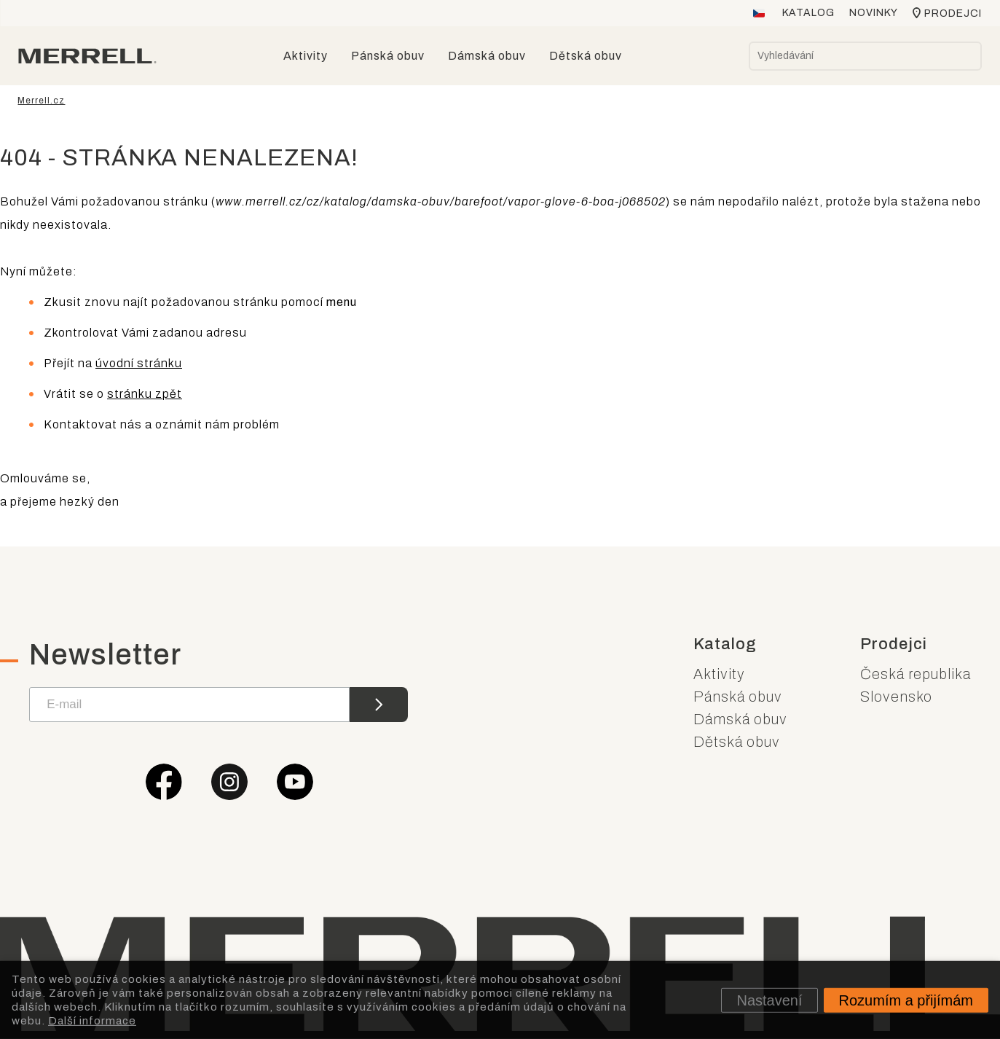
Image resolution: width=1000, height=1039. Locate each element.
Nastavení (769, 1000)
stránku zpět (144, 394)
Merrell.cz (42, 100)
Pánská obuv (737, 697)
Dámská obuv (740, 719)
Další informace (92, 1020)
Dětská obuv (736, 742)
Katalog (808, 12)
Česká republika (915, 674)
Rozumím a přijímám (906, 1000)
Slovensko (896, 697)
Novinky (873, 12)
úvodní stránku (138, 363)
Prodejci (953, 13)
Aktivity (719, 674)
